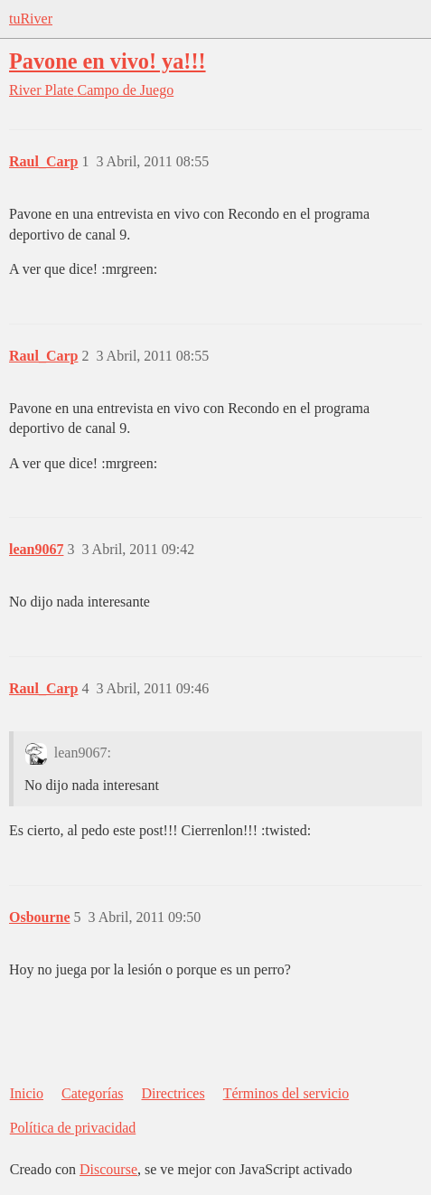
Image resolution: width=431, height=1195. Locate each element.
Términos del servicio (286, 1093)
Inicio (26, 1093)
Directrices (172, 1093)
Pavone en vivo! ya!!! (107, 61)
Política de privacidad (73, 1127)
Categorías (92, 1093)
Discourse (108, 1169)
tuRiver (30, 18)
